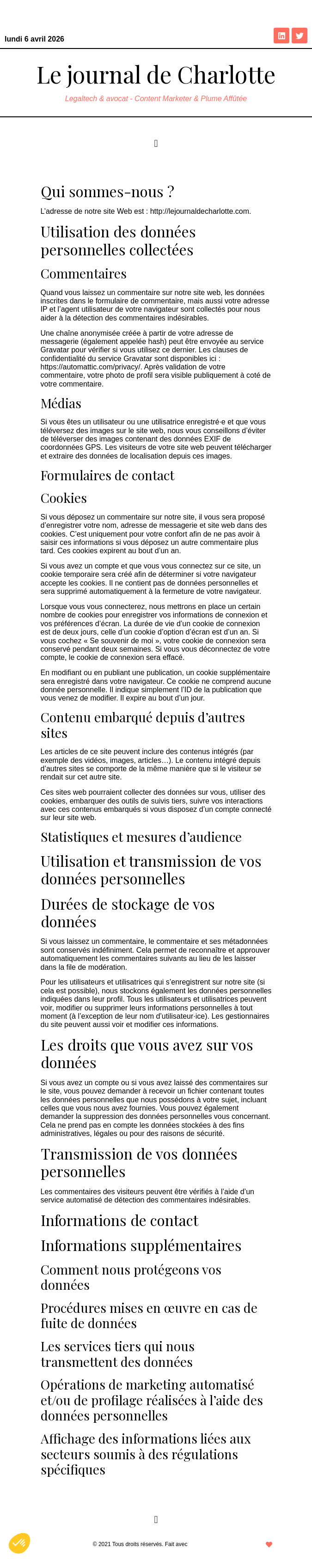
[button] (156, 143)
